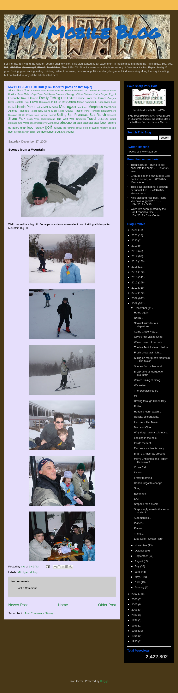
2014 (134, 271)
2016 (134, 261)
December (141, 308)
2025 (134, 229)
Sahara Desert (48, 115)
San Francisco (77, 114)
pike (85, 127)
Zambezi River (41, 123)
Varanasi (27, 122)
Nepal (33, 110)
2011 (134, 287)
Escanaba (140, 493)
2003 (134, 609)
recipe (112, 127)
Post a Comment (27, 588)
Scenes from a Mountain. (149, 366)
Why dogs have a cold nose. (151, 432)
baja (79, 122)
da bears (13, 127)
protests (94, 127)
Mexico (53, 107)
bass (96, 122)
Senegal (111, 115)
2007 (134, 593)
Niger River (57, 110)
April (138, 582)
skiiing (33, 572)
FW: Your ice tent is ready (149, 448)
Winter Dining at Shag (147, 380)
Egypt (112, 94)
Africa (11, 90)
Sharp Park (16, 118)
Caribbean (49, 94)
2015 (134, 266)
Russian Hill (14, 115)
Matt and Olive (142, 427)
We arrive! (140, 385)
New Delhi (44, 110)
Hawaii (34, 101)
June (138, 571)
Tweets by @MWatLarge (142, 151)
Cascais (60, 94)
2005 (134, 604)
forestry (39, 127)
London (38, 107)
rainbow (104, 127)
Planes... (139, 523)
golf (48, 127)
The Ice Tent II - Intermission (151, 347)
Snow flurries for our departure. (146, 325)
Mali (45, 107)
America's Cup (80, 90)
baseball (88, 122)
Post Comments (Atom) (39, 613)
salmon (25, 132)
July (137, 566)
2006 (134, 599)
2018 (134, 251)
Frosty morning (143, 477)
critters (112, 122)
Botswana (103, 90)
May (138, 576)
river (10, 131)
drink (23, 127)
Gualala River (22, 101)
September (142, 556)
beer (103, 122)
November (141, 545)
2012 (134, 282)
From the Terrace (96, 98)
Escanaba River (18, 98)
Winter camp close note (148, 342)
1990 (134, 641)
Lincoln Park (24, 107)
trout (57, 131)
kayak (79, 127)
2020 (134, 240)
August (139, 561)
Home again (141, 312)
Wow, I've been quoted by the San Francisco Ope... (148, 210)
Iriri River (63, 101)
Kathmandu (91, 101)
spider (33, 131)
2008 (134, 303)
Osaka (69, 110)
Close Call (140, 467)
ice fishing (69, 127)
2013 (134, 277)
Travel (91, 118)
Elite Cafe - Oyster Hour (148, 538)
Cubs (97, 94)
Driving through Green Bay (150, 401)
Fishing (55, 98)
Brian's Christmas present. (149, 453)
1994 (134, 635)
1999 (134, 620)
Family (44, 98)
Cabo (27, 94)
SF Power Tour (30, 115)
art (74, 122)
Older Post (107, 605)
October (140, 550)
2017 (134, 256)
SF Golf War (159, 110)
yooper (70, 131)
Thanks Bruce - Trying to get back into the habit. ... (147, 166)
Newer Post (18, 605)
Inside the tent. (143, 443)
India (54, 101)
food (30, 127)
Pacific (79, 110)
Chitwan (88, 94)
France (80, 98)
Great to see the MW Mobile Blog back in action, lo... (150, 177)
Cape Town (37, 94)
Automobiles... (142, 517)
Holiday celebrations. (146, 416)
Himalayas (45, 101)
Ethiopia (33, 98)
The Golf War (65, 118)
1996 (134, 625)
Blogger (104, 681)
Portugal (95, 110)
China (79, 94)
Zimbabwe (53, 122)
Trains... (138, 533)
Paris (87, 110)
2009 (134, 298)
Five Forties (68, 98)
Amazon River (63, 90)
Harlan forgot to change (148, 483)
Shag (137, 488)
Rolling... (139, 406)
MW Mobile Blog (82, 31)
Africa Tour (23, 90)
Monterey (82, 107)
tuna (63, 132)
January (140, 587)
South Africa (33, 119)
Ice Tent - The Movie (146, 422)
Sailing (61, 114)
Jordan (80, 101)
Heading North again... (147, 411)
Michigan (67, 106)
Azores (93, 90)
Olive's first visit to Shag (148, 336)
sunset (50, 131)
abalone (66, 122)
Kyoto (107, 101)
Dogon (104, 94)
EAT (136, 498)
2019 (134, 245)
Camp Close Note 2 (145, 331)
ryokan (18, 131)
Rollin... (138, 317)
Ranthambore (108, 110)
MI (135, 395)
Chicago (70, 94)
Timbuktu (81, 118)
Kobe (100, 101)
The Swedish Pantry (146, 390)
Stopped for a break (146, 504)
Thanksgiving (48, 118)
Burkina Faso (15, 94)
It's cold (138, 472)
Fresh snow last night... (148, 352)
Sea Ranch (98, 114)
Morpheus (95, 107)
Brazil (113, 90)
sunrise (41, 131)
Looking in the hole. (145, 437)
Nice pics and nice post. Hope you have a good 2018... (148, 199)
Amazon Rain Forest (42, 90)
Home (63, 605)
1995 (134, 630)
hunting (57, 127)
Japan (72, 101)
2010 (134, 292)
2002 (134, 615)
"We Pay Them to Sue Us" (155, 122)
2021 (134, 235)
